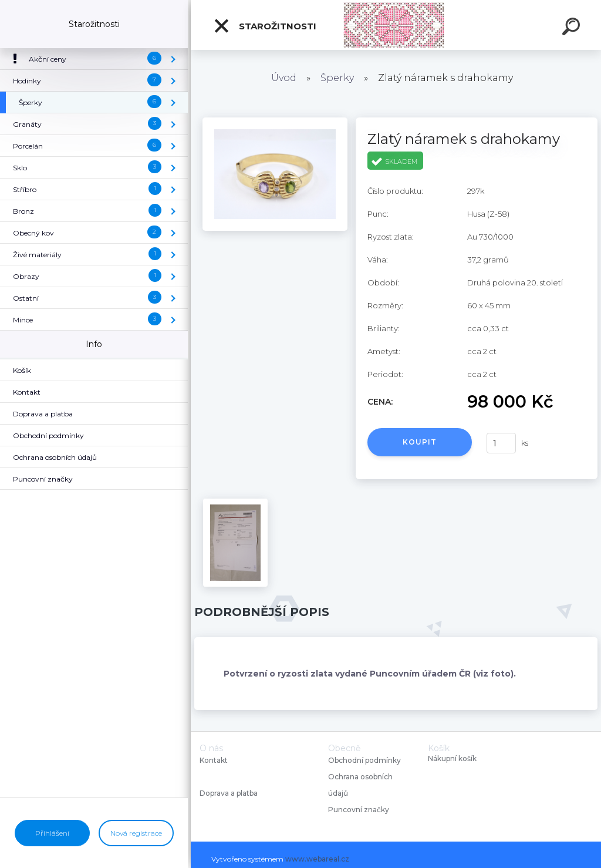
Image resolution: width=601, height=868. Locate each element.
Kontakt (214, 760)
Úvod (283, 77)
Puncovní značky (358, 809)
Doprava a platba (229, 793)
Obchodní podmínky (364, 760)
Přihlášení (52, 833)
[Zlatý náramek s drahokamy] (274, 121)
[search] (572, 28)
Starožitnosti (264, 26)
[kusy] (501, 443)
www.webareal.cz (317, 858)
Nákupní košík (452, 758)
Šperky (337, 77)
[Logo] (396, 25)
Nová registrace (136, 833)
